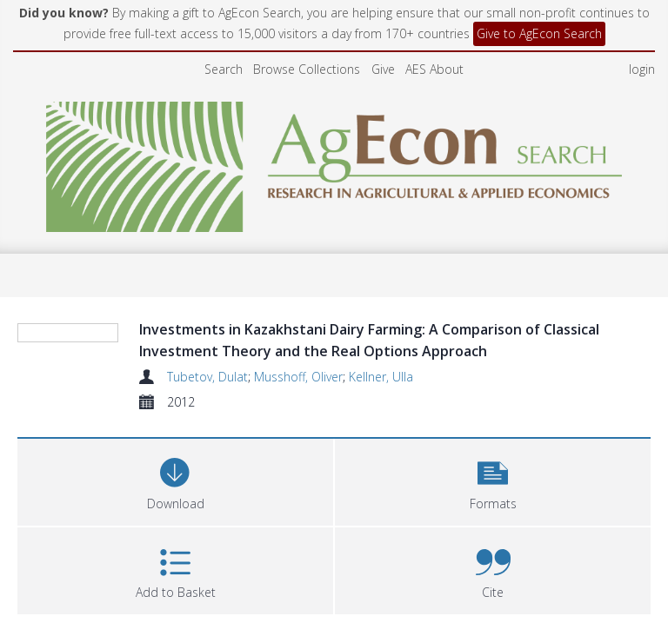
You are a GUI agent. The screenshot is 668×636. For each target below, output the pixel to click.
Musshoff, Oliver (298, 376)
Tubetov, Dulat (207, 376)
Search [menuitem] (223, 69)
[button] (493, 480)
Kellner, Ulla (381, 376)
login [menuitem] (642, 69)
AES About (434, 69)
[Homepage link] (334, 162)
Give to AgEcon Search (539, 33)
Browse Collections (306, 69)
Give (383, 69)
